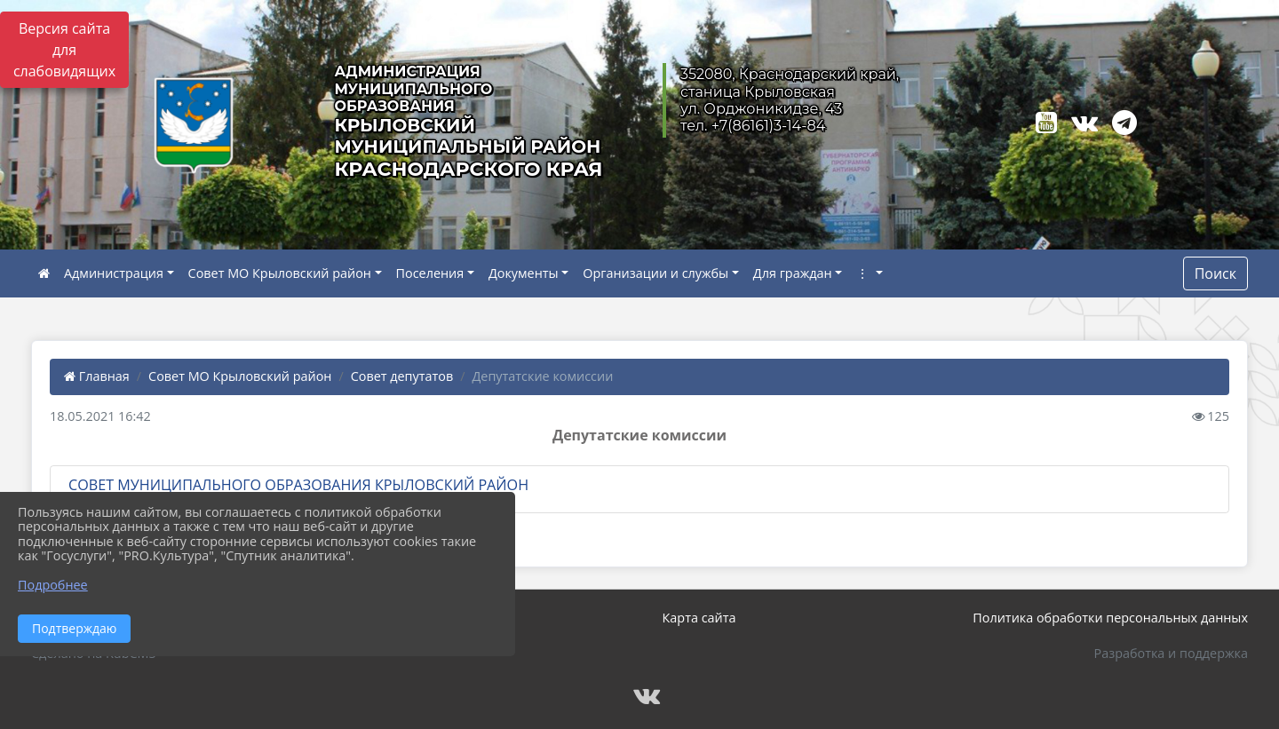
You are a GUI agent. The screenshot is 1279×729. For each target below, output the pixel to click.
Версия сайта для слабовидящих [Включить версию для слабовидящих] (64, 50)
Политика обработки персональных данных (1110, 617)
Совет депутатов (402, 376)
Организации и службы (655, 273)
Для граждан (792, 273)
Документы (524, 273)
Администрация (113, 273)
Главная (97, 376)
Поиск (1215, 273)
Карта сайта (699, 617)
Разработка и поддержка (1171, 653)
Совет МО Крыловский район (279, 273)
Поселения (430, 273)
